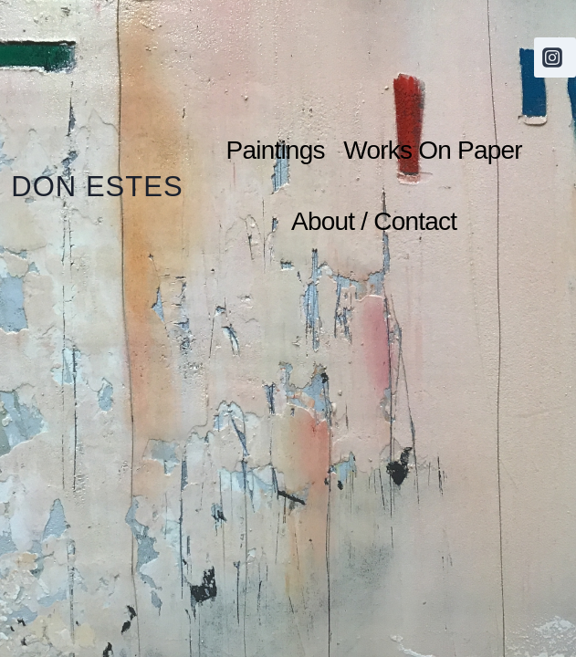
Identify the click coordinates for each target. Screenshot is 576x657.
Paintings (275, 150)
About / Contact (373, 221)
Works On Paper (432, 150)
